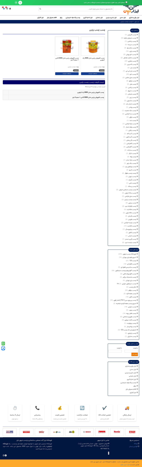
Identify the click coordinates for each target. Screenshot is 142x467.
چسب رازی (133, 51)
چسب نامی (133, 183)
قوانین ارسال (133, 446)
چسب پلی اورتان (132, 280)
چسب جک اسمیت (131, 111)
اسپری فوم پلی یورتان (130, 257)
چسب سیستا (133, 45)
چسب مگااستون (132, 213)
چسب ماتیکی (133, 336)
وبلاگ (135, 444)
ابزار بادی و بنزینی (111, 18)
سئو (129, 465)
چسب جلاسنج (132, 48)
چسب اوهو (133, 81)
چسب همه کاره (132, 294)
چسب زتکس (133, 87)
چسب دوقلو (133, 290)
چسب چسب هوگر (131, 173)
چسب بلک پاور (132, 163)
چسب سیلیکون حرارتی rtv (127, 284)
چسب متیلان (133, 94)
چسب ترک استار (132, 160)
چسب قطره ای (132, 264)
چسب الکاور (133, 233)
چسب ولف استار (132, 127)
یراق (61, 18)
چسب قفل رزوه (132, 313)
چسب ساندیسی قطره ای (129, 267)
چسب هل (134, 84)
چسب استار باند (132, 104)
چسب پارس (97, 67)
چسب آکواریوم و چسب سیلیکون (126, 271)
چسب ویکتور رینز (131, 167)
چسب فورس (133, 219)
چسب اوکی (133, 117)
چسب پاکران (133, 130)
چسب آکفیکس (132, 147)
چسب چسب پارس (126, 22)
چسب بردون (133, 203)
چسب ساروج (133, 91)
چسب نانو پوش (132, 54)
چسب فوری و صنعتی (130, 317)
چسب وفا (134, 157)
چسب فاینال (133, 216)
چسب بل (134, 68)
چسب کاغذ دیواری (131, 320)
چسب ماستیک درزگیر (130, 277)
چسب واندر (133, 107)
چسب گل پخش (132, 140)
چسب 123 (133, 261)
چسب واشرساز (132, 327)
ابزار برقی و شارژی (134, 18)
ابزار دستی (123, 18)
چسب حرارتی (133, 307)
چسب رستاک (133, 186)
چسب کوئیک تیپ (131, 206)
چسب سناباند (132, 150)
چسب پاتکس (133, 41)
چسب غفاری (133, 61)
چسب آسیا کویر (132, 137)
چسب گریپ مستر (131, 239)
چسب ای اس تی (132, 71)
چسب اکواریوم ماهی (130, 274)
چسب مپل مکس (131, 78)
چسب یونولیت (132, 323)
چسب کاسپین (132, 64)
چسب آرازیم (133, 180)
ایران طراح (124, 465)
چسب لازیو (133, 170)
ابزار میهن (136, 22)
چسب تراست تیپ (131, 242)
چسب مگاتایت (132, 209)
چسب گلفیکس (132, 144)
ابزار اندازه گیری (87, 18)
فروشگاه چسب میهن (130, 254)
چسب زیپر (133, 97)
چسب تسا (134, 120)
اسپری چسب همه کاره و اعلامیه (127, 303)
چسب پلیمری (133, 333)
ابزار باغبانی (99, 18)
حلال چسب (133, 287)
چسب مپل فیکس (131, 196)
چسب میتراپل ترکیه (131, 38)
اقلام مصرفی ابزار (52, 18)
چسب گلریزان (133, 35)
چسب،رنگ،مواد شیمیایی (73, 18)
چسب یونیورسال (131, 229)
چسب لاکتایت (132, 226)
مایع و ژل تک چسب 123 (129, 330)
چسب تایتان (133, 236)
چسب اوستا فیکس (131, 223)
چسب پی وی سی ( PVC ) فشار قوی (126, 300)
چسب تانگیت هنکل (130, 58)
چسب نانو (133, 74)
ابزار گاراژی (40, 18)
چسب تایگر (133, 153)
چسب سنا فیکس (131, 114)
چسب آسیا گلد (132, 134)
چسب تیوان (133, 176)
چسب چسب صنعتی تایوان (128, 190)
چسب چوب (133, 310)
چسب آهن (133, 297)
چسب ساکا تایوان (131, 193)
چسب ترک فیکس (131, 124)
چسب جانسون (132, 101)
